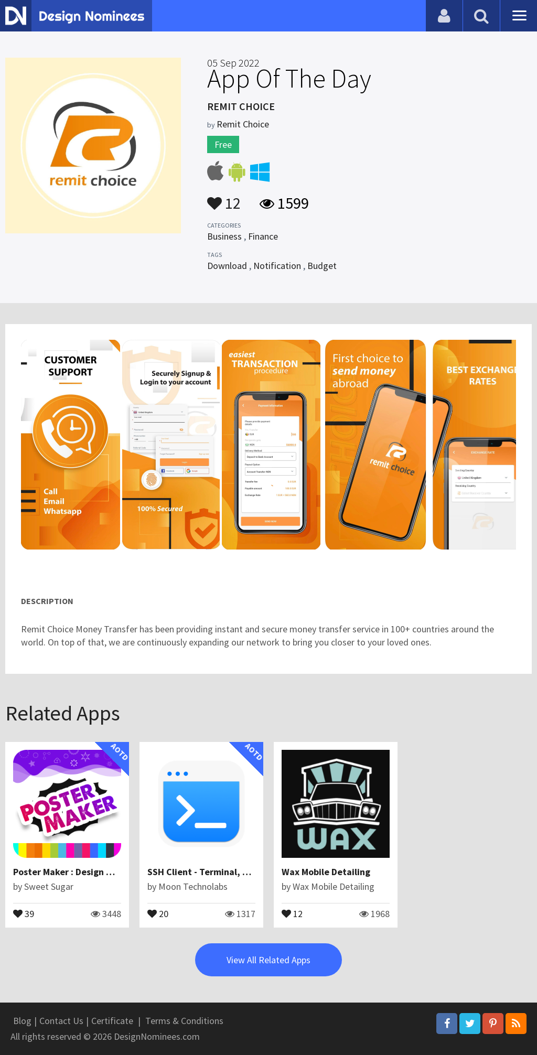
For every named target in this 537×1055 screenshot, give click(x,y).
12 (224, 198)
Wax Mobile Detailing (326, 872)
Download (227, 266)
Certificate (112, 1021)
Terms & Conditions (184, 1021)
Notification (277, 266)
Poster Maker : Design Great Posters (89, 872)
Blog (22, 1021)
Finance (263, 236)
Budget (322, 266)
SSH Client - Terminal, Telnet (208, 872)
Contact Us (61, 1021)
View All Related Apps (268, 960)
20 (157, 913)
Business (224, 236)
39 (23, 913)
